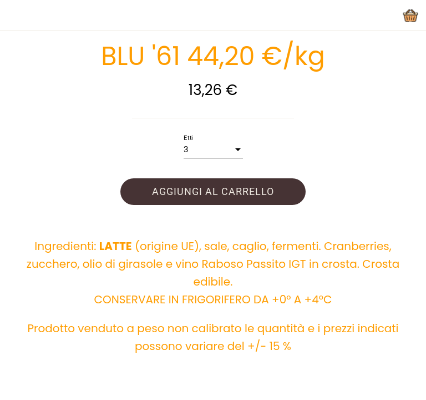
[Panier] (410, 15)
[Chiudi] (15, 15)
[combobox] (213, 149)
